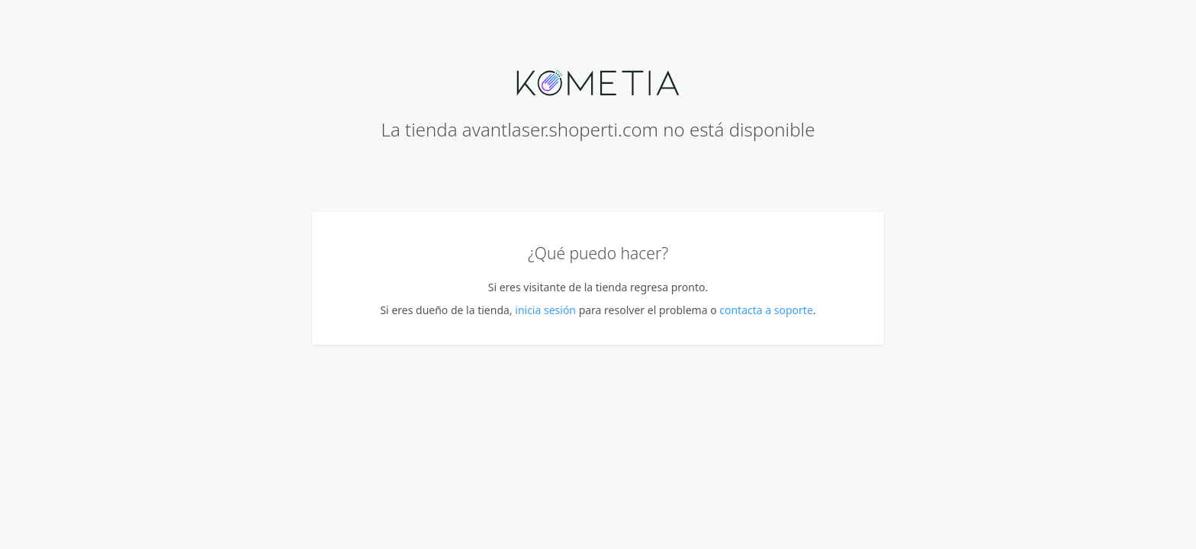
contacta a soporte (766, 310)
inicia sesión (545, 310)
